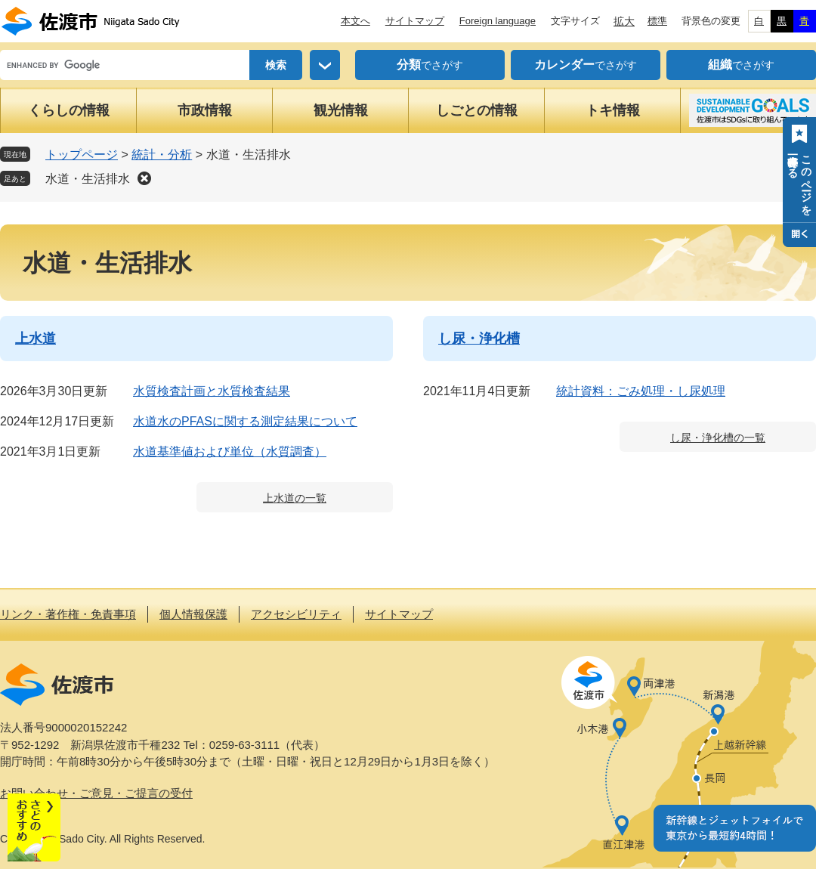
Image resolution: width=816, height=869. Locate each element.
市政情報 (205, 110)
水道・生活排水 (87, 178)
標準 (657, 20)
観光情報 (341, 110)
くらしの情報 (69, 110)
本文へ (355, 20)
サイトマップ (414, 20)
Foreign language (497, 20)
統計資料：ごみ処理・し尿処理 (640, 391)
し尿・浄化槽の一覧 (717, 437)
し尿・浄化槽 (479, 338)
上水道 (35, 338)
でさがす (430, 65)
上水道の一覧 (294, 498)
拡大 (624, 21)
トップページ (81, 154)
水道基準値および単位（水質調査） (229, 451)
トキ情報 (613, 110)
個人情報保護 (193, 614)
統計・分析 (161, 154)
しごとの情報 (477, 110)
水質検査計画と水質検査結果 (211, 391)
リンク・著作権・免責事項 (68, 614)
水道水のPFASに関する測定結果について (245, 421)
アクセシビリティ (296, 614)
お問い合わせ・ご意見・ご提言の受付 (96, 793)
